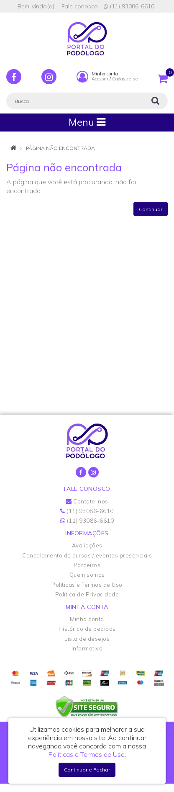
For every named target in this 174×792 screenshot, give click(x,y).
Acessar (100, 79)
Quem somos (87, 574)
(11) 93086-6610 (129, 6)
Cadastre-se (125, 79)
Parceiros (87, 565)
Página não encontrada (60, 148)
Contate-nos (87, 501)
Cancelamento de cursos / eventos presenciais (87, 555)
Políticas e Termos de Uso (87, 584)
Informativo (87, 648)
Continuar (150, 209)
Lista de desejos (87, 638)
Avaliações (87, 545)
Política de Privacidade (87, 594)
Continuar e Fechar (87, 769)
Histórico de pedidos (87, 628)
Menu (87, 122)
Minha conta (87, 619)
